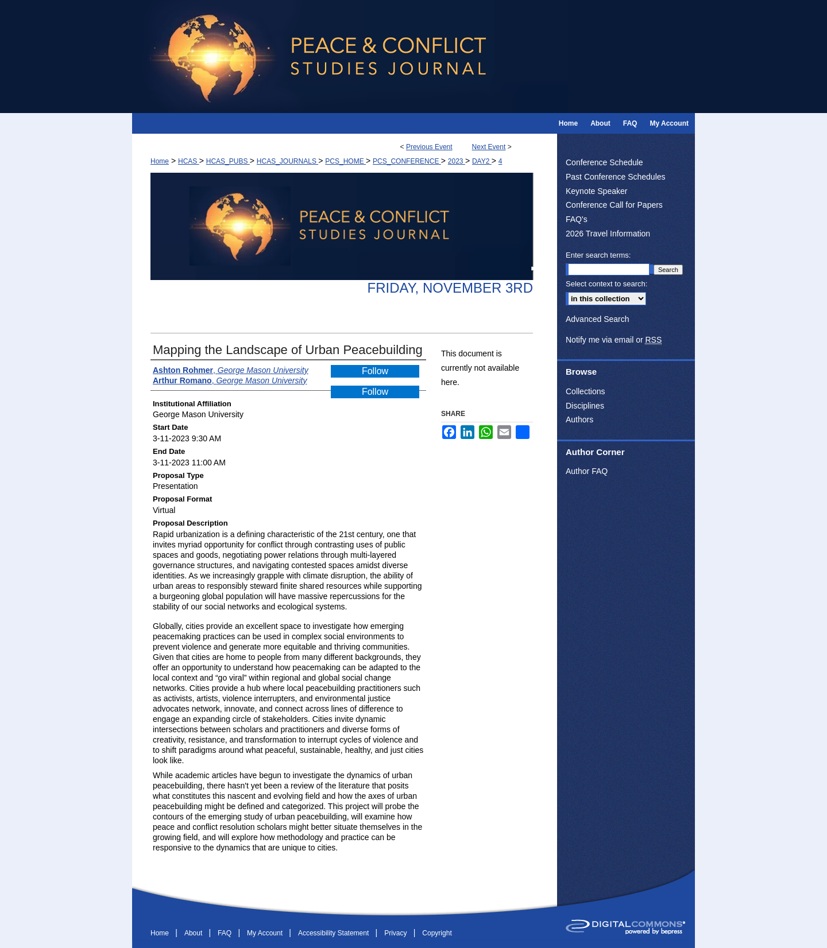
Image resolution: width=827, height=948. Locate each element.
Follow (375, 371)
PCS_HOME (345, 161)
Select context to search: (606, 283)
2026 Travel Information (608, 233)
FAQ (225, 933)
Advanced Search (597, 319)
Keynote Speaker (596, 191)
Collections (585, 391)
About (194, 933)
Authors (579, 419)
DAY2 (482, 161)
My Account (265, 933)
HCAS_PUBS (228, 161)
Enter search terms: (598, 255)
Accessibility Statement (334, 933)
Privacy (396, 933)
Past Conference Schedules (616, 176)
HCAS (188, 161)
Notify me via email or (614, 340)
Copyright (436, 933)
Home (159, 161)
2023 (456, 161)
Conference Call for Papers (614, 204)
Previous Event (429, 147)
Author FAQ (587, 471)
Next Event (489, 147)
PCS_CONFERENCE (407, 161)
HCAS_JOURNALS (287, 161)
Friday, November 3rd (450, 288)
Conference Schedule (604, 162)
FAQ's (577, 219)
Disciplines (585, 405)
